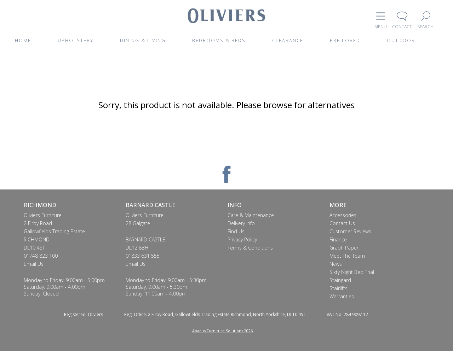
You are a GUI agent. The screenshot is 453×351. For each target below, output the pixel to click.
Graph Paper (344, 247)
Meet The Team (347, 255)
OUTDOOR (401, 40)
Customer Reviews (350, 231)
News (335, 264)
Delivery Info (241, 223)
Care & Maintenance (251, 215)
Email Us (34, 264)
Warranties (341, 296)
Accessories (342, 215)
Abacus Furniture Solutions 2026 (222, 330)
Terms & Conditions (250, 247)
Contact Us (342, 223)
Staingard (340, 280)
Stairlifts (338, 288)
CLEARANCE (287, 40)
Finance (338, 239)
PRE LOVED (345, 40)
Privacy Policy (242, 239)
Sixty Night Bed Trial (351, 272)
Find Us (236, 231)
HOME (23, 40)
